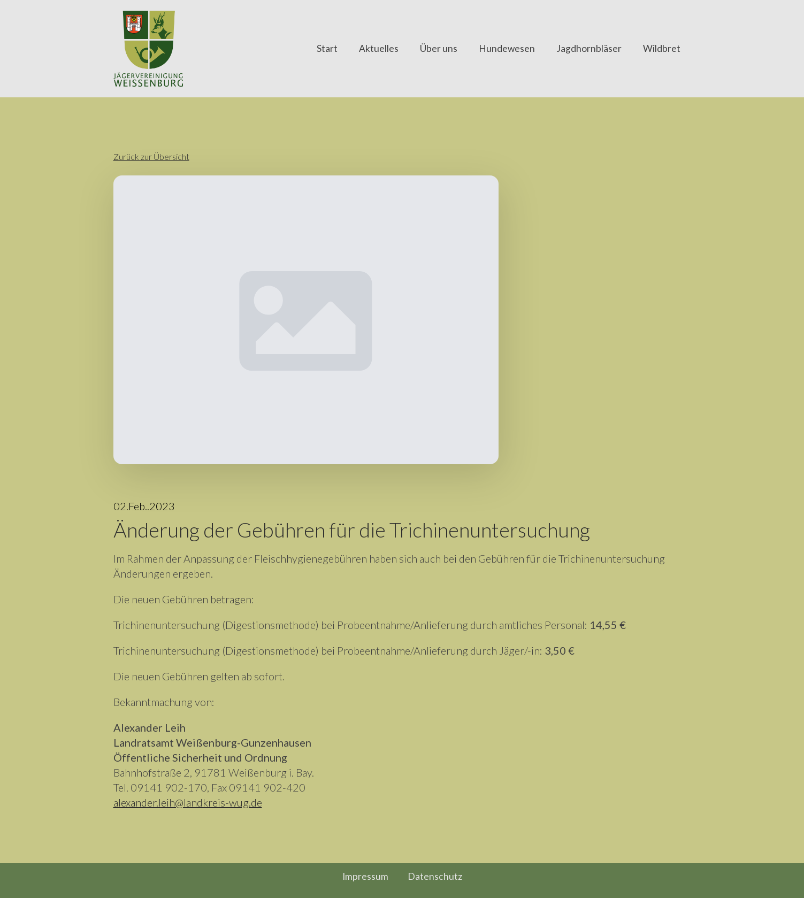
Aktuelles (379, 48)
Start (327, 48)
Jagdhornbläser (589, 48)
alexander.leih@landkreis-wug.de (187, 802)
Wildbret (661, 48)
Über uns (438, 48)
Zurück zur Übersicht (151, 156)
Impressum (365, 876)
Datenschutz (435, 876)
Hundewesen (507, 48)
